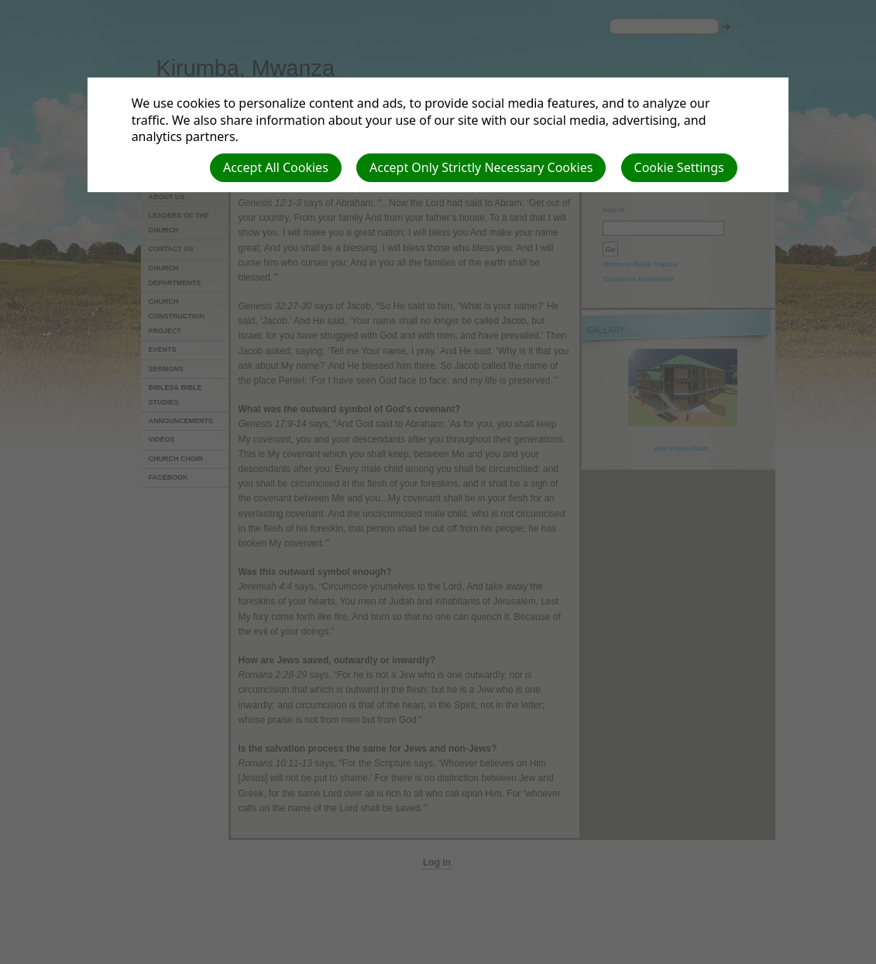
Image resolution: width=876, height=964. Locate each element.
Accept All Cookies (275, 167)
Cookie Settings (679, 167)
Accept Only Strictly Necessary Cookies (481, 167)
